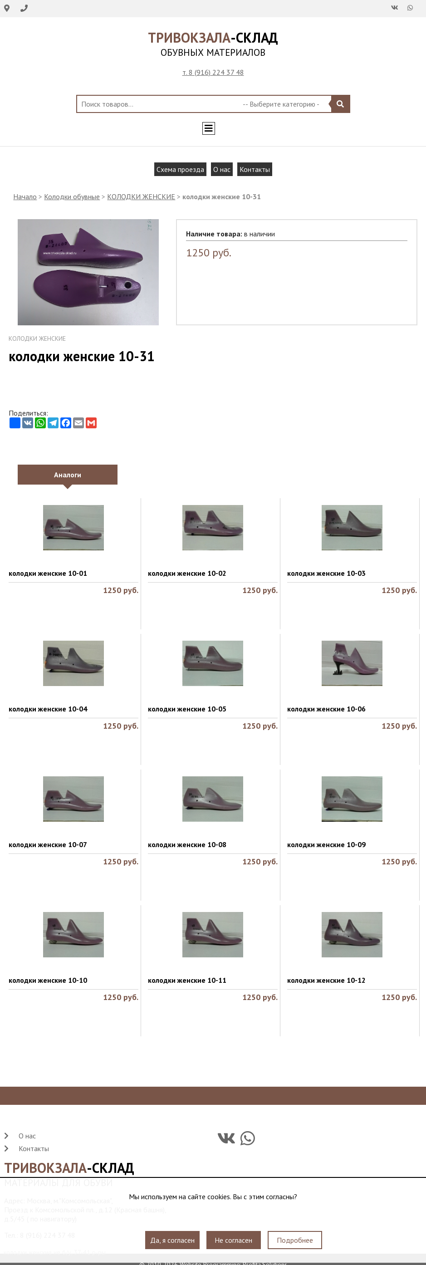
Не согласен (233, 1240)
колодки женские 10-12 (326, 980)
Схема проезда (180, 169)
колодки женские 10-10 (48, 980)
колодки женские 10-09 (326, 844)
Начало (25, 196)
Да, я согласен (172, 1240)
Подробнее (295, 1240)
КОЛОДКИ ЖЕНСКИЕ (141, 196)
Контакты (255, 169)
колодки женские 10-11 (187, 980)
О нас (221, 169)
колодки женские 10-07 (48, 844)
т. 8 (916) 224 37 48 (213, 72)
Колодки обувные (72, 196)
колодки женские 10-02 (187, 573)
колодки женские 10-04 (48, 708)
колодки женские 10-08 (187, 844)
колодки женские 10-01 (48, 573)
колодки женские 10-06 (326, 708)
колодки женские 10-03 (326, 573)
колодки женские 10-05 (187, 708)
